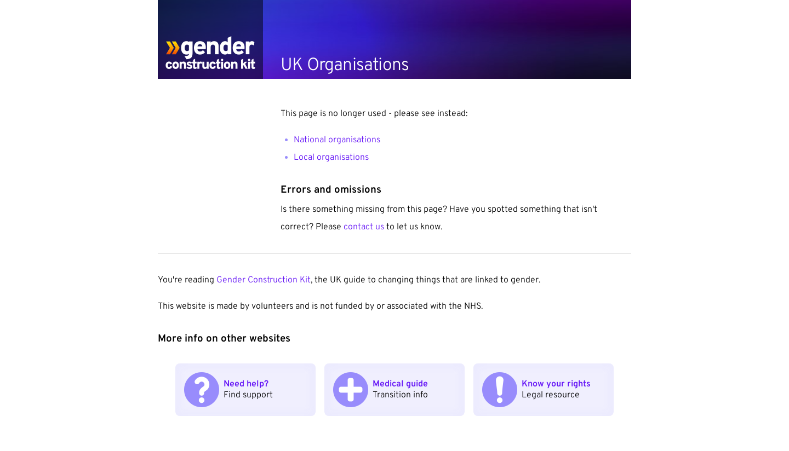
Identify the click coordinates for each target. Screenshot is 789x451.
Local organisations (331, 157)
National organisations (337, 140)
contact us (365, 227)
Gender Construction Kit (263, 280)
